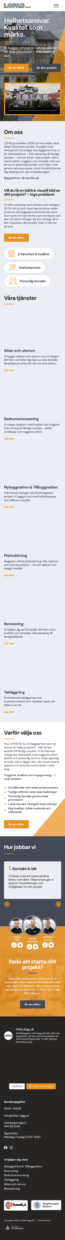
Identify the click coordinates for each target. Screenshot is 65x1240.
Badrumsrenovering (16, 1175)
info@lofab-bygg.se (16, 1115)
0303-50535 (12, 1108)
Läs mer (9, 370)
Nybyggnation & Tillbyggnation (23, 1166)
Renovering (11, 1171)
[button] (7, 904)
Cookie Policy (44, 1220)
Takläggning (11, 1180)
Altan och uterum (15, 1184)
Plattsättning (12, 1189)
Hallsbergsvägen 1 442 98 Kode (15, 1124)
